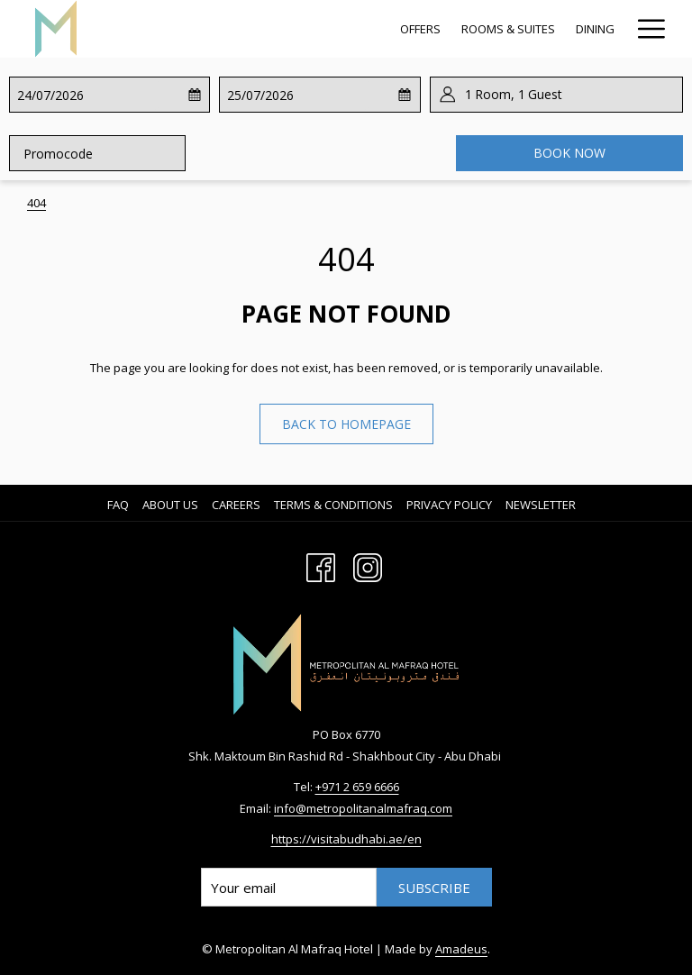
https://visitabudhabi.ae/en (346, 839)
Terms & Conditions (333, 505)
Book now (569, 152)
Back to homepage (346, 424)
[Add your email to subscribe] (289, 887)
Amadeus (461, 949)
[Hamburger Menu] (644, 29)
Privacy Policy (449, 505)
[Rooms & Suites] (253, 29)
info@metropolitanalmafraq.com (363, 808)
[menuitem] (120, 504)
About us (170, 505)
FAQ (118, 505)
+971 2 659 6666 (357, 787)
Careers (236, 505)
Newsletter (540, 505)
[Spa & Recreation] (432, 29)
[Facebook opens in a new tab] (320, 565)
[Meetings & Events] (558, 29)
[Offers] (165, 29)
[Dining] (340, 29)
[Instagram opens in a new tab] (367, 565)
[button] (88, 94)
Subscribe (434, 888)
